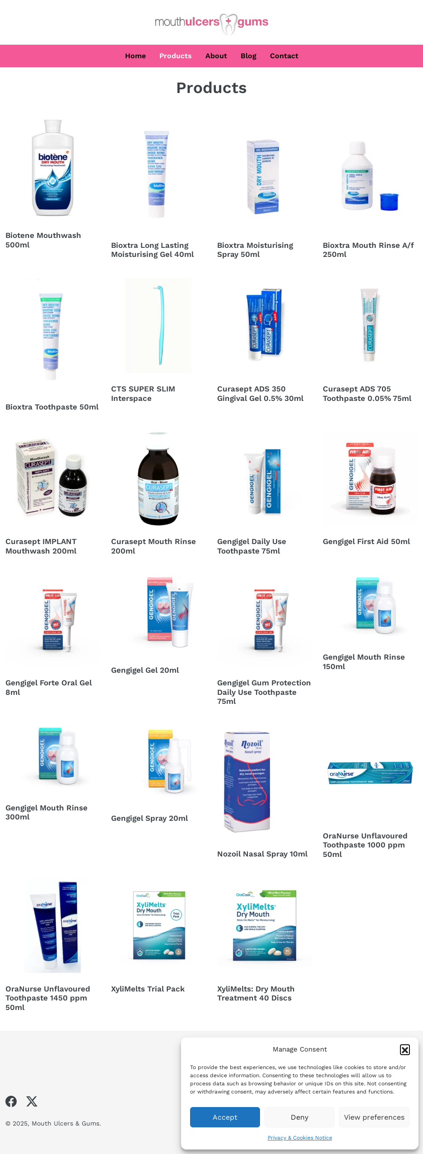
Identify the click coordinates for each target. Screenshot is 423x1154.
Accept (225, 1117)
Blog (248, 55)
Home (135, 55)
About (216, 55)
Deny (299, 1117)
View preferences (374, 1117)
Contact (284, 55)
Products (175, 55)
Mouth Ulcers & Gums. (66, 1123)
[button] (404, 1049)
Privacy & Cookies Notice (300, 1138)
